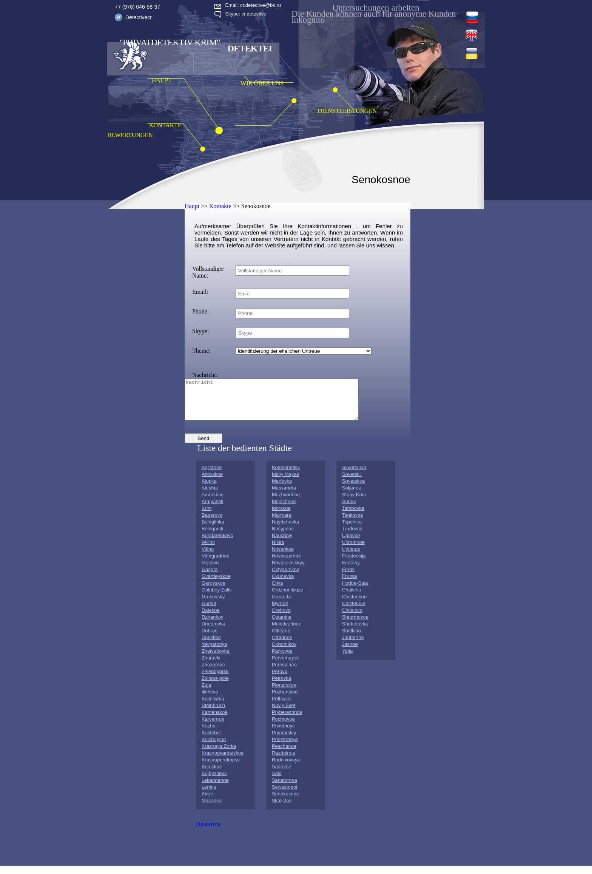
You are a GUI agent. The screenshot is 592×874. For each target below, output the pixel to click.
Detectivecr (138, 17)
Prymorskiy (284, 740)
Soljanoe (351, 496)
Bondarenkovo (217, 543)
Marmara (281, 523)
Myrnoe (280, 611)
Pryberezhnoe (287, 720)
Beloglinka (213, 530)
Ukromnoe (353, 550)
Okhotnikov (284, 652)
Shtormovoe (355, 625)
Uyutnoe (351, 557)
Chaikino (351, 598)
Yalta (347, 659)
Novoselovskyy (288, 570)
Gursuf (209, 611)
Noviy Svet (283, 713)
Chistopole (353, 611)
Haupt (192, 206)
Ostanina (281, 625)
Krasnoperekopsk (221, 768)
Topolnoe (352, 530)
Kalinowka (213, 706)
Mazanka (212, 808)
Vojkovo (210, 570)
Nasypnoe (283, 536)
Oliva (277, 591)
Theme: (201, 350)
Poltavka (281, 706)
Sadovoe (281, 774)
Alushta (210, 496)
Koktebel (211, 740)
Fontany (351, 570)
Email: (200, 292)
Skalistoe (282, 808)
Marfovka (282, 489)
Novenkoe (283, 557)
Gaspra (210, 577)
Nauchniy (282, 543)
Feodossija (354, 564)
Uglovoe (351, 543)
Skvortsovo (354, 475)
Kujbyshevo (214, 781)
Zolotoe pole (215, 686)
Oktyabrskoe (285, 577)
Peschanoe (284, 754)
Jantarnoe (353, 645)
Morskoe (281, 516)
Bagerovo (212, 523)
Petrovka (281, 686)
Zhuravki (211, 666)
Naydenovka (285, 530)
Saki (276, 781)
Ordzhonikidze (287, 598)
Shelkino (351, 638)
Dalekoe (211, 618)
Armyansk (213, 509)
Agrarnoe (212, 475)
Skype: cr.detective (245, 14)
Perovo (279, 679)
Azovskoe (212, 482)
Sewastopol (284, 795)
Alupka (209, 489)
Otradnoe (282, 645)
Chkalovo (352, 618)
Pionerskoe (284, 693)
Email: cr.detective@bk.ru (253, 5)
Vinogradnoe (216, 564)
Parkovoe (282, 659)
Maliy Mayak (285, 482)
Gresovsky (213, 604)
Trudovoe (352, 536)
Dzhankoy (213, 625)
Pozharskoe (285, 700)
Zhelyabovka (216, 659)
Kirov (207, 802)
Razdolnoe (283, 761)
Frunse (349, 584)
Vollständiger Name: (208, 272)
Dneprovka (213, 632)
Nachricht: (205, 375)
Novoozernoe (286, 564)
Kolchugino (214, 747)
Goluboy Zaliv (216, 598)
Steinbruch (213, 713)
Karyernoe (213, 727)
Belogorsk (213, 536)
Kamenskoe (215, 720)
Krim (207, 516)
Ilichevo (210, 700)
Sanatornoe (284, 788)
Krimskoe (212, 774)
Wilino (208, 550)
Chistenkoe (354, 604)
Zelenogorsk (215, 679)
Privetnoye (283, 734)
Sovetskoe (353, 489)
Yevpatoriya (214, 652)
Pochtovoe (283, 727)
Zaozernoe (213, 672)
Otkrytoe (281, 638)
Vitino (208, 557)
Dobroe (210, 638)
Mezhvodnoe (286, 502)
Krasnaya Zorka (219, 754)
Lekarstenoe (215, 788)
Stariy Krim (354, 502)
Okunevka (283, 584)
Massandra (284, 496)
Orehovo (281, 618)
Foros (348, 577)
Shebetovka (355, 632)
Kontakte (220, 206)
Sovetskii (352, 482)
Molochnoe (284, 509)
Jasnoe (350, 652)
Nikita (278, 550)
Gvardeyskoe (216, 584)
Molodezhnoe (286, 632)
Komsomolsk (286, 475)
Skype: (200, 331)
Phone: (200, 311)
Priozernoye (285, 747)
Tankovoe (352, 523)
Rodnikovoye (286, 768)
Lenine (209, 795)
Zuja (206, 693)
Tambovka (353, 516)
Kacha (209, 734)
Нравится (208, 832)
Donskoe (211, 645)
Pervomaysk (285, 666)
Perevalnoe (284, 672)
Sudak (349, 509)
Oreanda (281, 604)
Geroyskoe (213, 591)
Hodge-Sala (355, 591)
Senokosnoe (285, 802)
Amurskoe (213, 502)
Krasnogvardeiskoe (223, 761)
